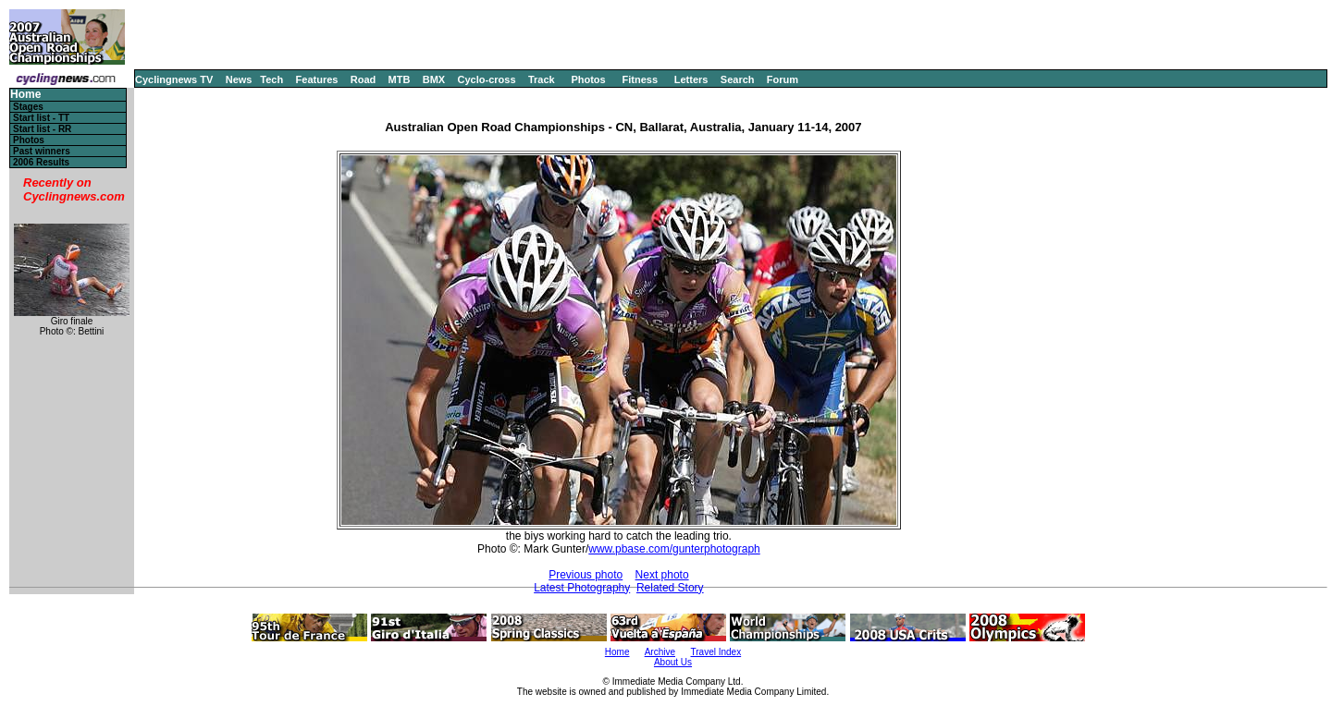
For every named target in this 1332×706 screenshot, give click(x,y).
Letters (691, 79)
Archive (660, 652)
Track (541, 79)
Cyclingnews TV (174, 79)
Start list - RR (42, 129)
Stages (28, 107)
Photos (588, 79)
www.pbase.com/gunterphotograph (673, 548)
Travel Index (716, 652)
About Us (673, 662)
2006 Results (41, 162)
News (239, 79)
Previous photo (586, 574)
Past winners (41, 151)
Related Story (670, 587)
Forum (782, 79)
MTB (399, 79)
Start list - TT (41, 118)
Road (363, 79)
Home (25, 95)
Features (317, 79)
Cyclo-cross (487, 79)
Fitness (640, 79)
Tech (271, 79)
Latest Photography (582, 587)
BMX (434, 79)
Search (738, 79)
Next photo (662, 574)
